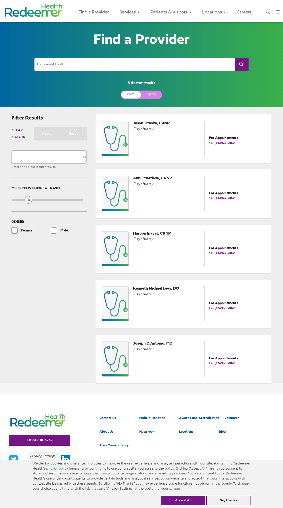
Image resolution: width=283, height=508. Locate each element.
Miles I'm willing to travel (36, 188)
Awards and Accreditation (199, 418)
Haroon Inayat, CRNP (152, 233)
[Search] (242, 64)
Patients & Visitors (170, 12)
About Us (106, 432)
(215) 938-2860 (225, 143)
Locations (214, 12)
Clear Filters (18, 134)
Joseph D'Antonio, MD (152, 343)
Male (64, 230)
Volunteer (231, 418)
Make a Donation (152, 418)
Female (26, 230)
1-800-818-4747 (39, 440)
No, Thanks (228, 500)
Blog (222, 432)
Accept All (183, 500)
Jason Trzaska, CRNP (151, 123)
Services (129, 12)
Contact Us (107, 418)
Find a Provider (93, 12)
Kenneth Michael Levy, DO (156, 288)
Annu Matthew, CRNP (152, 178)
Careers (244, 12)
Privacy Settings (42, 456)
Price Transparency (114, 445)
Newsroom (147, 432)
